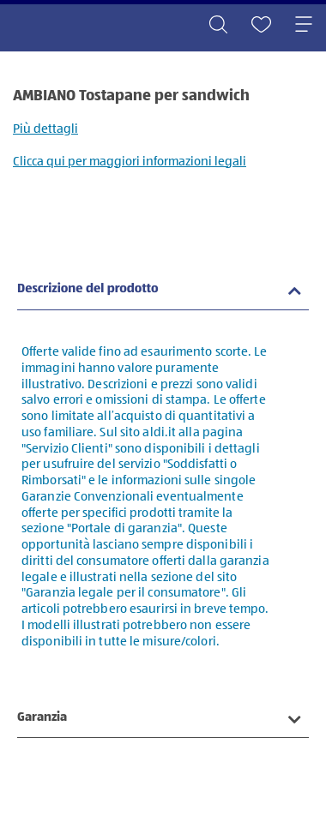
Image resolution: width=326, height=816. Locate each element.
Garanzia (42, 717)
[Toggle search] (217, 25)
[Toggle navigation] (303, 25)
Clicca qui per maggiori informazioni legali (129, 161)
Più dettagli (45, 129)
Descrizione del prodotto (88, 289)
